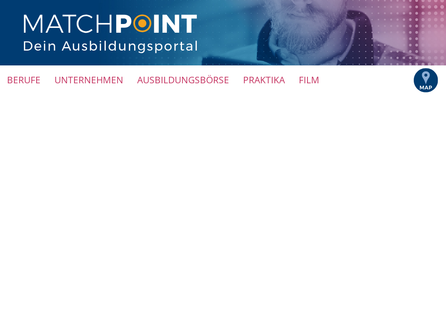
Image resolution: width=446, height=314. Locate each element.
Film (309, 80)
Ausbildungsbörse (183, 80)
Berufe (24, 80)
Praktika (264, 80)
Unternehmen (88, 80)
